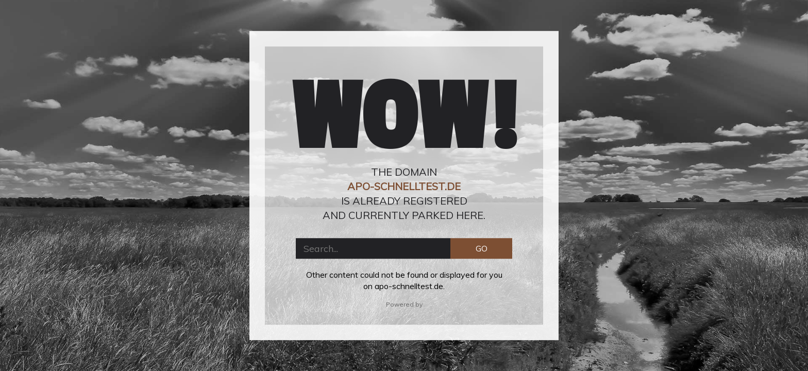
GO (481, 248)
